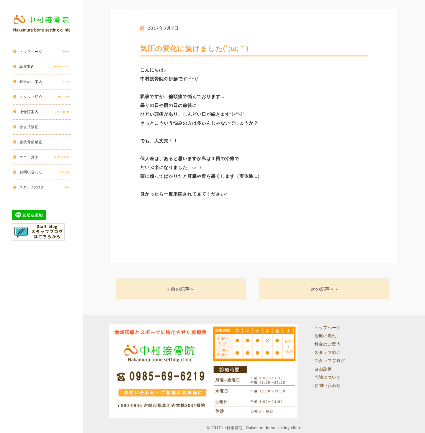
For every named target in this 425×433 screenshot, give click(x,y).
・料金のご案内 (325, 344)
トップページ (44, 51)
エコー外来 (44, 157)
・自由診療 (321, 369)
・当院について (325, 377)
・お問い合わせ (325, 385)
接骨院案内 (44, 112)
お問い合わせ (44, 172)
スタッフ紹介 (44, 96)
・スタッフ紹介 (325, 352)
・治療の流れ (323, 335)
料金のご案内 (44, 81)
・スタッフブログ (327, 360)
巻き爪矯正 (29, 127)
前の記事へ (182, 289)
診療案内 (44, 66)
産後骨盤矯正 (30, 142)
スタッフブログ (44, 187)
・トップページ (325, 327)
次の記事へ (322, 289)
